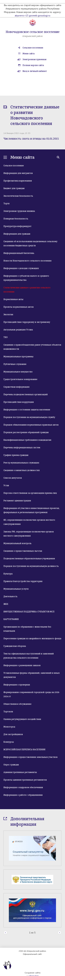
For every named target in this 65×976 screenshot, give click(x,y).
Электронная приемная (34, 59)
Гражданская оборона (14, 646)
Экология (8, 314)
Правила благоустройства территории (22, 581)
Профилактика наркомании (17, 181)
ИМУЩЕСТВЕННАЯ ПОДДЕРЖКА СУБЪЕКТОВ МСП (28, 611)
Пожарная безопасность (15, 219)
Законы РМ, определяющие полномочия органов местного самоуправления (28, 533)
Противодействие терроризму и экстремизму (26, 322)
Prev (5, 933)
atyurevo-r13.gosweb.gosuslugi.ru (32, 15)
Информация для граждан (16, 234)
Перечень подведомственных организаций (25, 394)
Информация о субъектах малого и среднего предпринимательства (26, 278)
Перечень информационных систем (21, 447)
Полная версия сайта (33, 65)
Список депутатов (12, 478)
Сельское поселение (13, 165)
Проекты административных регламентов (25, 780)
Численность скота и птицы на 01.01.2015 (31, 138)
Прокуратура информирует (17, 226)
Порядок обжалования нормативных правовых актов (31, 425)
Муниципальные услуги (16, 589)
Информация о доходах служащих (21, 268)
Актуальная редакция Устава (18, 329)
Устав (6, 485)
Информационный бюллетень (18, 253)
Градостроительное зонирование (20, 379)
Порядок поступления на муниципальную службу (29, 417)
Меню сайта (28, 53)
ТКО (5, 337)
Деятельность (10, 596)
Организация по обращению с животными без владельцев (27, 629)
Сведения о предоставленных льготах (22, 551)
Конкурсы (8, 742)
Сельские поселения (33, 48)
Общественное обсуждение (17, 704)
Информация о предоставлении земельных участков (30, 757)
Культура (7, 574)
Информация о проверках (16, 685)
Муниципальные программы (18, 356)
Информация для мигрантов (18, 173)
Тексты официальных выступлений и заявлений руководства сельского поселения (28, 656)
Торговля (8, 711)
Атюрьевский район (32, 36)
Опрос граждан (11, 764)
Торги (6, 203)
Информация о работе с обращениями (23, 795)
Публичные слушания (14, 364)
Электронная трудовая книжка (19, 211)
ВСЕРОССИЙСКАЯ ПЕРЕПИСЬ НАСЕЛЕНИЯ (24, 749)
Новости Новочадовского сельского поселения (27, 261)
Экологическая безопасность (18, 196)
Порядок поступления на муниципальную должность (31, 566)
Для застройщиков (13, 734)
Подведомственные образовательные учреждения (29, 558)
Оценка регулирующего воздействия (22, 719)
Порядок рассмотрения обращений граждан (26, 432)
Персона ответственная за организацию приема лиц (30, 493)
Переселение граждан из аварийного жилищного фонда (32, 638)
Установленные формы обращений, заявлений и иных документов (31, 675)
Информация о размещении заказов (22, 665)
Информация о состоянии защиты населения (26, 409)
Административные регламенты (20, 772)
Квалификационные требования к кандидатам (27, 440)
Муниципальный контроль (17, 543)
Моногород (9, 727)
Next (60, 933)
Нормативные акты (13, 299)
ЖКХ (5, 604)
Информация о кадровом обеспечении (23, 787)
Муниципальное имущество (18, 372)
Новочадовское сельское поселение (32, 32)
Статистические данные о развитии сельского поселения (26, 289)
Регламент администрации (17, 500)
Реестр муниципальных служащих (21, 463)
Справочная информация (16, 387)
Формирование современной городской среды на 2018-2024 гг (31, 694)
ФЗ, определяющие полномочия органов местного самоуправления (29, 522)
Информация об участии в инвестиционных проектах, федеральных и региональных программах (31, 510)
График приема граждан (15, 455)
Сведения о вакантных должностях (21, 470)
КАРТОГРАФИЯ (11, 619)
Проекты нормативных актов (18, 307)
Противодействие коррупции (18, 402)
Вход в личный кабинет (35, 71)
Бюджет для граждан (14, 188)
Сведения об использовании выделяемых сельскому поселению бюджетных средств (30, 243)
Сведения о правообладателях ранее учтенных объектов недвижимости (32, 347)
